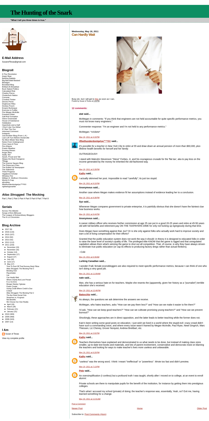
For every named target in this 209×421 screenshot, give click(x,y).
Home (140, 408)
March (10, 307)
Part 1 (5, 198)
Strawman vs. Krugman (15, 297)
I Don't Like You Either (11, 127)
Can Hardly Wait (13, 277)
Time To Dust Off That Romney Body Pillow (23, 266)
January (10, 311)
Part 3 (16, 198)
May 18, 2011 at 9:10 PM (89, 183)
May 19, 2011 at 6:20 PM (89, 352)
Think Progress (8, 172)
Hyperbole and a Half (11, 125)
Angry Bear (7, 76)
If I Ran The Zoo (9, 129)
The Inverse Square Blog (12, 163)
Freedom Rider (8, 114)
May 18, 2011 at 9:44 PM (89, 214)
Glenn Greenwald (9, 118)
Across (10, 211)
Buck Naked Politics (10, 89)
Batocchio (84, 294)
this (97, 99)
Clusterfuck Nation (10, 95)
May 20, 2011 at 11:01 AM (89, 399)
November (11, 250)
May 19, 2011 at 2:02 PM (89, 333)
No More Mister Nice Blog (13, 140)
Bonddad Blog (8, 85)
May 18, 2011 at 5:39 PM (89, 169)
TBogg (5, 161)
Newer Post (77, 408)
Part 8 (46, 198)
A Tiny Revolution (9, 74)
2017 (7, 229)
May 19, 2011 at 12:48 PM (89, 290)
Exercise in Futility (9, 110)
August (10, 257)
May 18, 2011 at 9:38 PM (89, 198)
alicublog (6, 182)
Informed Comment (10, 131)
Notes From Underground (13, 142)
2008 (7, 319)
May (9, 264)
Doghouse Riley (9, 104)
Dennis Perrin (8, 102)
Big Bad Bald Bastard (11, 80)
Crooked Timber (9, 99)
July (9, 259)
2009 (7, 317)
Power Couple (12, 286)
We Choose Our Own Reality (17, 302)
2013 (7, 240)
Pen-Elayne (7, 146)
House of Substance (10, 121)
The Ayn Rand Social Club (16, 295)
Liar (8, 275)
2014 (7, 237)
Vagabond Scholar (10, 174)
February (11, 309)
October (10, 252)
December (11, 247)
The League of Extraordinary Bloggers (18, 215)
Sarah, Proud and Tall (11, 157)
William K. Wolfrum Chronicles (15, 178)
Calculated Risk (8, 91)
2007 (7, 322)
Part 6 (34, 198)
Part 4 (22, 198)
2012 (7, 242)
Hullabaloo (6, 123)
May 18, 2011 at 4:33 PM (89, 137)
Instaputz (6, 133)
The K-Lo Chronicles (10, 217)
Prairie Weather (8, 148)
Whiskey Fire (7, 176)
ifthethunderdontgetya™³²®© (95, 141)
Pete (81, 370)
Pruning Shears (8, 150)
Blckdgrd (5, 82)
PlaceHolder (11, 273)
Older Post (202, 408)
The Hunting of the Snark (41, 12)
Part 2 (10, 198)
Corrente (5, 97)
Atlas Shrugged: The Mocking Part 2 (20, 293)
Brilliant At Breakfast (10, 87)
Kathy (82, 173)
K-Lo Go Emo (12, 282)
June (9, 262)
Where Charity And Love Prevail (19, 280)
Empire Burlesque (9, 108)
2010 (7, 314)
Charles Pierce (8, 93)
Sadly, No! (6, 155)
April (9, 304)
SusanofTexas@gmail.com (14, 62)
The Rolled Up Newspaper (13, 167)
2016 (7, 232)
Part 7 (40, 198)
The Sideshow (8, 169)
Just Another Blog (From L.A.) (14, 135)
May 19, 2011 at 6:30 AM (89, 257)
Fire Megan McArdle (10, 112)
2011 (7, 245)
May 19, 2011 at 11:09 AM (89, 274)
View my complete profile (13, 338)
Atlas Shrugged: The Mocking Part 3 (20, 269)
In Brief (9, 291)
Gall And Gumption (10, 116)
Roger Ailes (7, 152)
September (11, 254)
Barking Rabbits (9, 78)
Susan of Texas (12, 334)
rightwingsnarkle (9, 186)
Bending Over (12, 271)
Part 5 (28, 198)
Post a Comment (78, 404)
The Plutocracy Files (10, 165)
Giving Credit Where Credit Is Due (19, 288)
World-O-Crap (8, 180)
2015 (7, 234)
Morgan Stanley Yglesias (16, 284)
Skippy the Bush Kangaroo (13, 159)
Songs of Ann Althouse (11, 213)
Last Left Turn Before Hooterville (15, 138)
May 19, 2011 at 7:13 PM (89, 367)
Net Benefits (11, 300)
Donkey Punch (8, 106)
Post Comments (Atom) (95, 414)
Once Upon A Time (10, 144)
